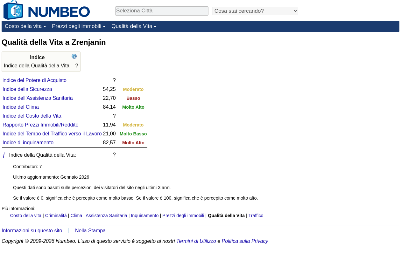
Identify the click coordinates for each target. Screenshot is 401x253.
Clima (76, 215)
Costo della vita (23, 26)
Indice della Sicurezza (27, 89)
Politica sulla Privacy (245, 241)
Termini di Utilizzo (196, 241)
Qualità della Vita (131, 26)
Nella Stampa (90, 230)
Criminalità (56, 215)
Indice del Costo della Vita (32, 116)
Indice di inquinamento (28, 142)
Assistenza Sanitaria (106, 215)
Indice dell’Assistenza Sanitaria (38, 98)
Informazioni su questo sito (32, 230)
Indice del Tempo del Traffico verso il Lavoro (52, 133)
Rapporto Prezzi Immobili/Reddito (40, 124)
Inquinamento (144, 215)
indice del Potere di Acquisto (35, 80)
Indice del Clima (21, 107)
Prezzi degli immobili (76, 26)
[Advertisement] (351, 77)
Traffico (255, 215)
